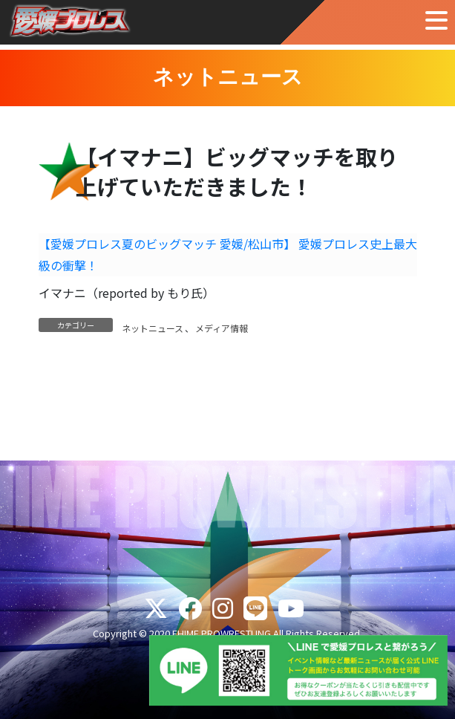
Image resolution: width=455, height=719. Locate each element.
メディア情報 (221, 328)
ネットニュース (152, 328)
